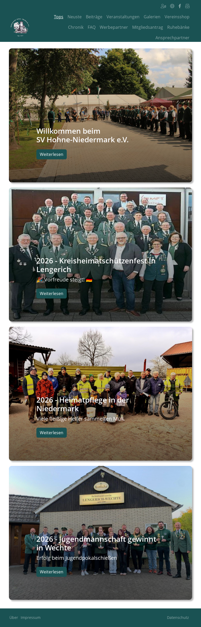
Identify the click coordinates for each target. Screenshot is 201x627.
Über (13, 617)
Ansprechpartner (172, 38)
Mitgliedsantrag (147, 27)
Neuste (75, 17)
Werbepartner (114, 27)
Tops (58, 17)
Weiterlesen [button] (51, 154)
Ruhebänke (178, 27)
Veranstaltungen (123, 17)
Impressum (31, 617)
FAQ (92, 27)
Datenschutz (178, 617)
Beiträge (94, 17)
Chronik (75, 27)
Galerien (152, 17)
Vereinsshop (177, 17)
